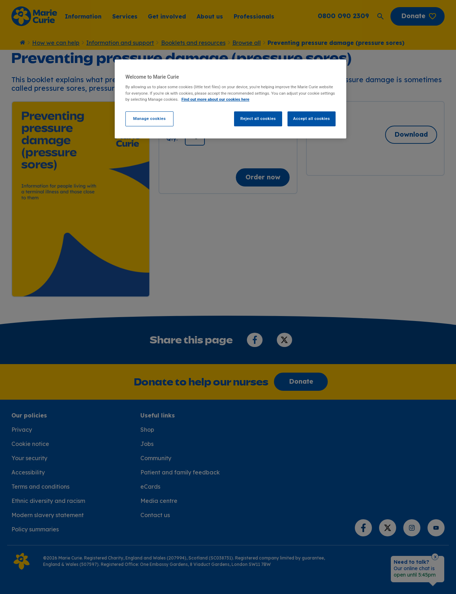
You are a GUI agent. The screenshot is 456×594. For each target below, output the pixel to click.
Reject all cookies (258, 118)
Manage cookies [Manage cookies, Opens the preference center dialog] (149, 118)
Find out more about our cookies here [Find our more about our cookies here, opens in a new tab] (215, 99)
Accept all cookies (311, 118)
